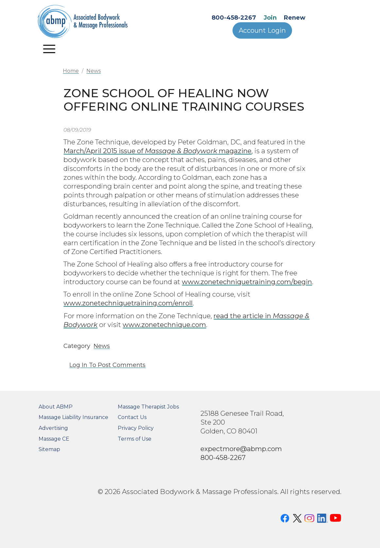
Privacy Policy (136, 428)
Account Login (262, 30)
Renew (294, 17)
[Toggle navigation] (49, 49)
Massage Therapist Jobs (148, 407)
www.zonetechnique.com (164, 324)
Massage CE (54, 439)
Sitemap (49, 449)
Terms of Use (134, 439)
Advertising (53, 428)
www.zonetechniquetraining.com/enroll (128, 303)
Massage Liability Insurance (73, 417)
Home (71, 71)
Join (270, 17)
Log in (78, 365)
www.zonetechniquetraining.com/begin (247, 282)
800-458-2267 (234, 17)
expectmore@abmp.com (241, 449)
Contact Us (132, 417)
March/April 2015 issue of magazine (157, 151)
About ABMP (56, 407)
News (93, 71)
